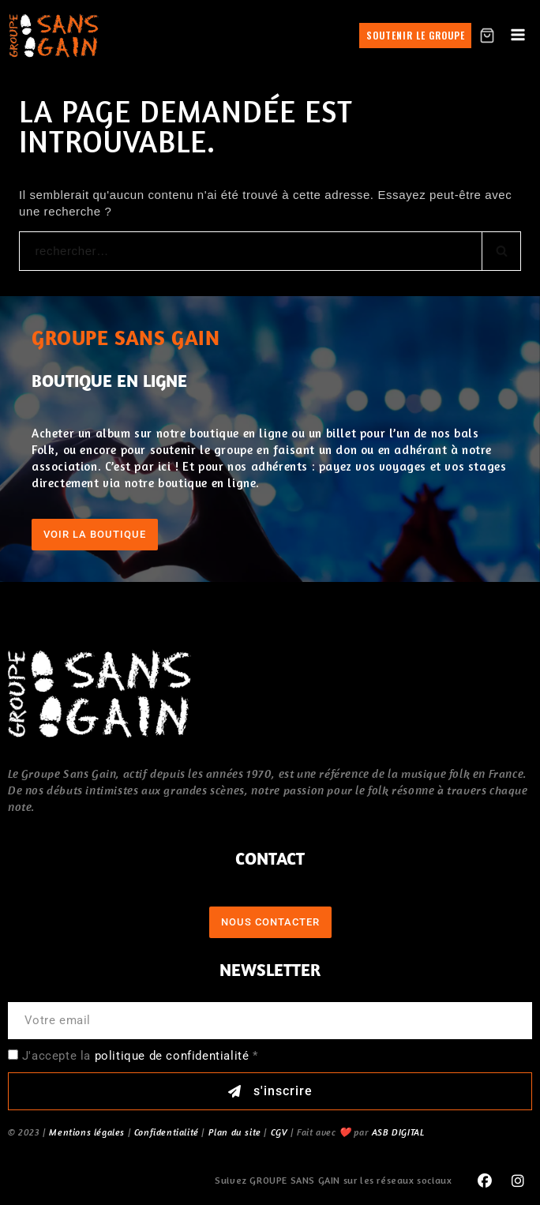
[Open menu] (517, 35)
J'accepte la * (140, 1056)
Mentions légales (87, 1132)
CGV (279, 1132)
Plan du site (234, 1132)
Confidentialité (166, 1132)
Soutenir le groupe (415, 35)
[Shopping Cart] (487, 35)
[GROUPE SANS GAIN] (54, 35)
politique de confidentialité (172, 1056)
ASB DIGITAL (398, 1132)
